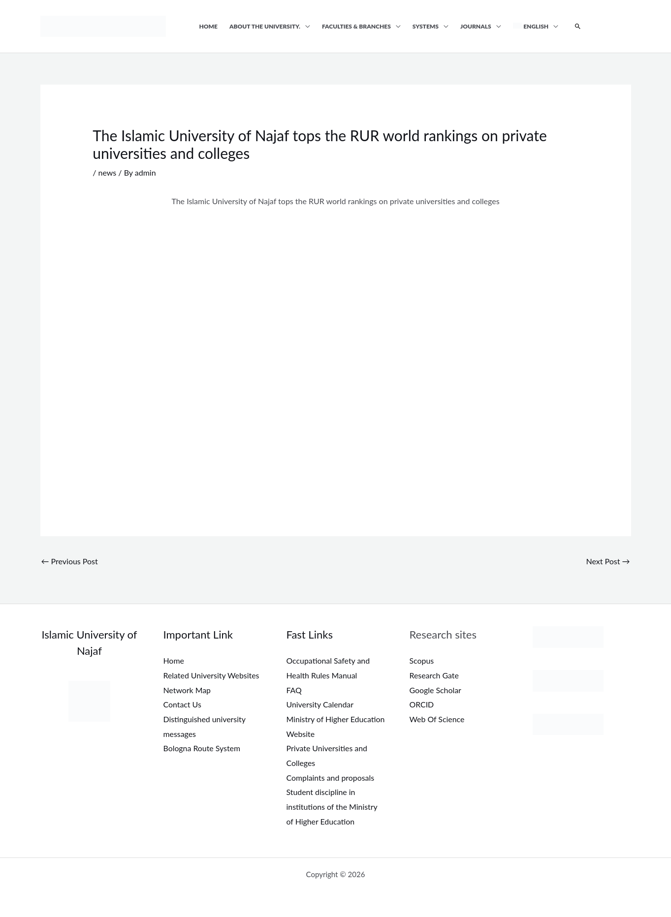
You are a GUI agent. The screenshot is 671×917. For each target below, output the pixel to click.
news (107, 172)
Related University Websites (211, 675)
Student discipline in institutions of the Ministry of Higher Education (332, 806)
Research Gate (434, 675)
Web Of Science (437, 719)
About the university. (264, 26)
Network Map (187, 690)
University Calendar (320, 704)
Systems (426, 26)
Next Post (608, 561)
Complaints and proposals (331, 777)
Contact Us (182, 704)
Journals (475, 26)
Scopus (422, 660)
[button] (577, 26)
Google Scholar (436, 690)
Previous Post (69, 561)
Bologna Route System (202, 748)
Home (208, 26)
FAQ (294, 690)
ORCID (422, 704)
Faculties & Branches (356, 26)
